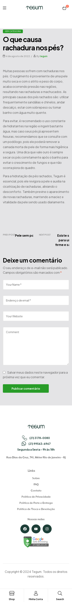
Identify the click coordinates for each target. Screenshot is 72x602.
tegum (43, 56)
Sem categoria (13, 31)
